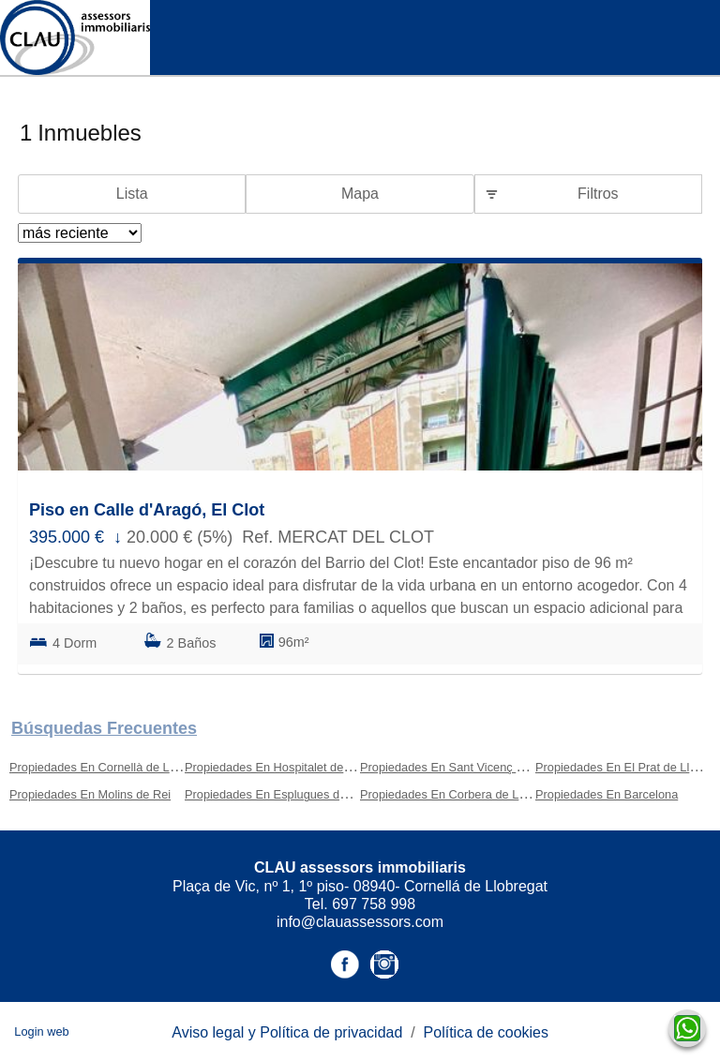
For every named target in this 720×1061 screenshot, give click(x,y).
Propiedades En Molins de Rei (90, 794)
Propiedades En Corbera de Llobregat (461, 794)
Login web (41, 1031)
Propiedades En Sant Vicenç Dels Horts (466, 767)
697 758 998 (373, 904)
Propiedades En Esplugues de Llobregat (292, 794)
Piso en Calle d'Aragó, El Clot (146, 510)
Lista (132, 194)
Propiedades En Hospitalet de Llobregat (291, 767)
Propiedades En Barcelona (606, 794)
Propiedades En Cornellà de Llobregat (111, 767)
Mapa (360, 194)
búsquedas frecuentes (104, 728)
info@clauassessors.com (360, 922)
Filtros (598, 194)
